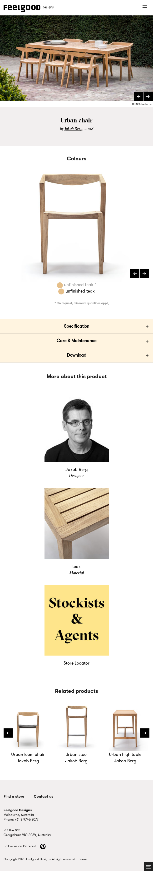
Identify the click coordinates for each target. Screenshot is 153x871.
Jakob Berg (73, 128)
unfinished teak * (76, 285)
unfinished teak (76, 291)
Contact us (43, 796)
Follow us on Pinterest (25, 846)
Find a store (14, 796)
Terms (83, 859)
